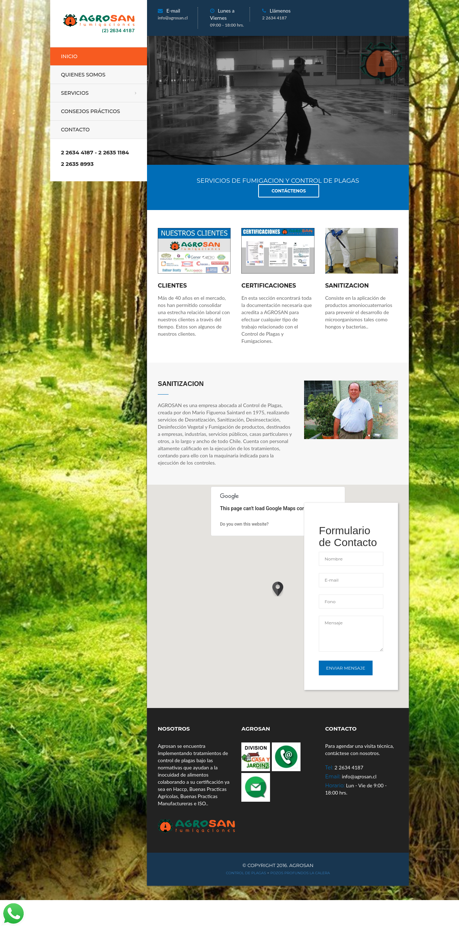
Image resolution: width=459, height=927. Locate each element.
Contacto (75, 129)
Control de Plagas (246, 873)
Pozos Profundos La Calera (300, 873)
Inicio (69, 56)
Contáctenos (288, 191)
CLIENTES (172, 286)
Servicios (75, 93)
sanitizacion (347, 286)
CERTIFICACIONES (268, 286)
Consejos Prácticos (90, 111)
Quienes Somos (83, 74)
